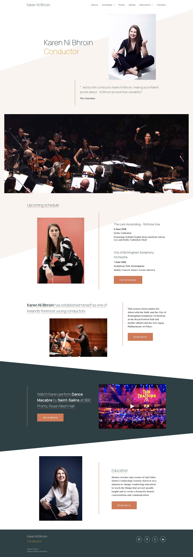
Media (132, 4)
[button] (139, 539)
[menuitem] (95, 5)
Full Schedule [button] (128, 285)
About (94, 4)
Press (122, 4)
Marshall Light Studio (40, 551)
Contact (161, 4)
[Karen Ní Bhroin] (38, 4)
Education (146, 4)
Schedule (108, 4)
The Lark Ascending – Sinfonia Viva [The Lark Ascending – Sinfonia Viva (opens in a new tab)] (137, 236)
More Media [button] (50, 423)
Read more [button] (140, 342)
